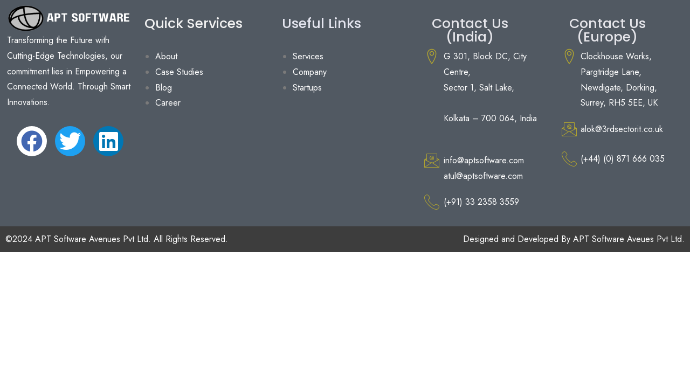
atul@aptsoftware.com (483, 176)
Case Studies (179, 72)
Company (310, 72)
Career (168, 102)
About (166, 56)
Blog (163, 87)
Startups (307, 87)
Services (308, 56)
